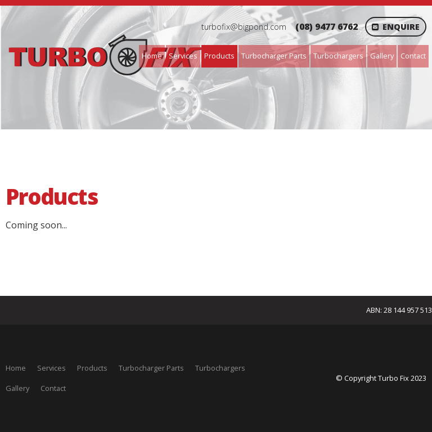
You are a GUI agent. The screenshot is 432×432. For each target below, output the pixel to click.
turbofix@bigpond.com (243, 26)
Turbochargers (338, 56)
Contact (413, 56)
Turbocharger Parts (274, 56)
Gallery (382, 56)
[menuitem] (16, 368)
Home (152, 56)
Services (183, 56)
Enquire (401, 26)
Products (219, 56)
